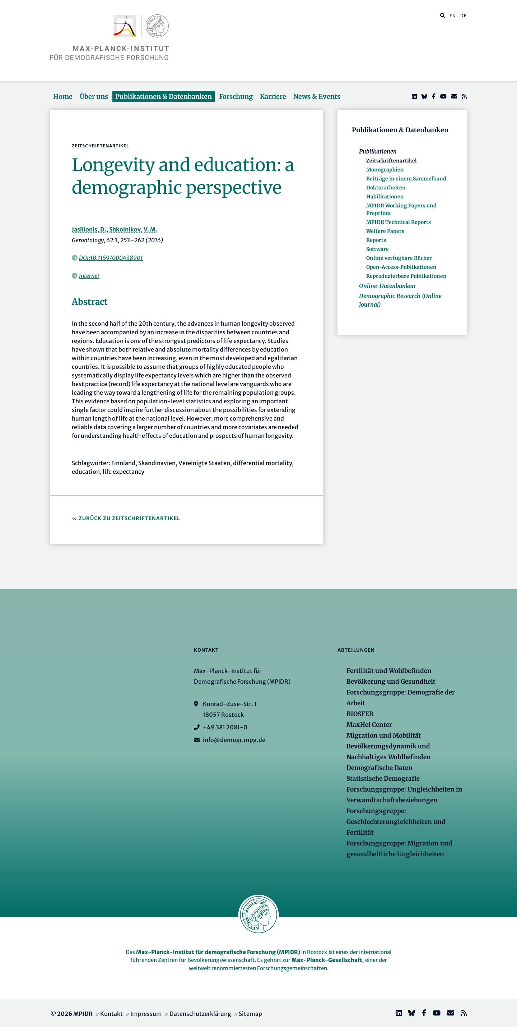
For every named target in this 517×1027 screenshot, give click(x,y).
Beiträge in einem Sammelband (406, 178)
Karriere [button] (273, 96)
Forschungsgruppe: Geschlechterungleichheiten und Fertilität (396, 821)
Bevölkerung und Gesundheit (391, 682)
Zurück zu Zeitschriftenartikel (129, 518)
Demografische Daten (379, 768)
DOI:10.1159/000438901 (111, 257)
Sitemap (250, 1013)
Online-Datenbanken (387, 285)
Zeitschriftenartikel (391, 160)
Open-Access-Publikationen (401, 267)
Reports (376, 240)
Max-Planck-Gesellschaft (327, 960)
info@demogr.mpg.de (234, 739)
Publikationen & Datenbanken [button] (163, 96)
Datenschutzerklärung (200, 1013)
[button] (442, 15)
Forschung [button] (236, 96)
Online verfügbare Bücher (399, 258)
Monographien (385, 169)
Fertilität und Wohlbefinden (389, 671)
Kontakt (111, 1013)
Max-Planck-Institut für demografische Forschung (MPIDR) (218, 952)
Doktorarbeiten (386, 187)
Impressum (146, 1013)
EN (453, 15)
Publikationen (378, 151)
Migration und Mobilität (383, 735)
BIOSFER (359, 714)
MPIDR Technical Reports (398, 222)
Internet (89, 275)
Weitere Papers (385, 231)
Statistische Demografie (383, 779)
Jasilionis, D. (89, 229)
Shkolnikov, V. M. (133, 229)
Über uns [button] (94, 96)
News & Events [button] (316, 96)
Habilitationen (385, 196)
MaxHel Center (369, 725)
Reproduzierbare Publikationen (406, 276)
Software (377, 249)
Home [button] (63, 96)
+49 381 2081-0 (225, 727)
